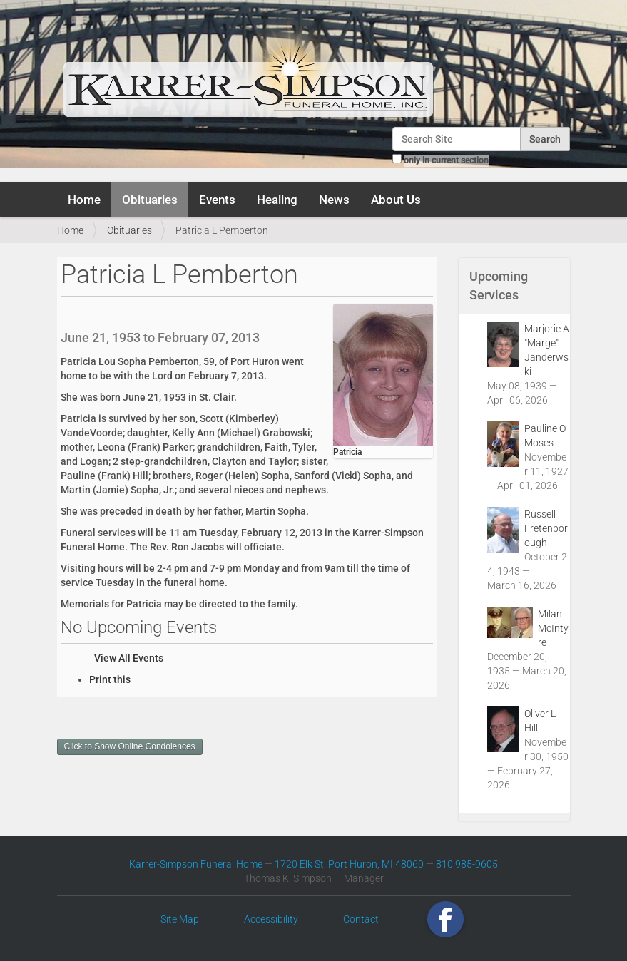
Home (84, 199)
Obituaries (150, 199)
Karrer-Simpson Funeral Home (195, 864)
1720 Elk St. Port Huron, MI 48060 (349, 864)
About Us (396, 199)
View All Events (128, 658)
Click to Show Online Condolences (129, 746)
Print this (110, 679)
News (334, 199)
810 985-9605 (467, 864)
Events (217, 199)
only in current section (446, 160)
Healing (277, 199)
